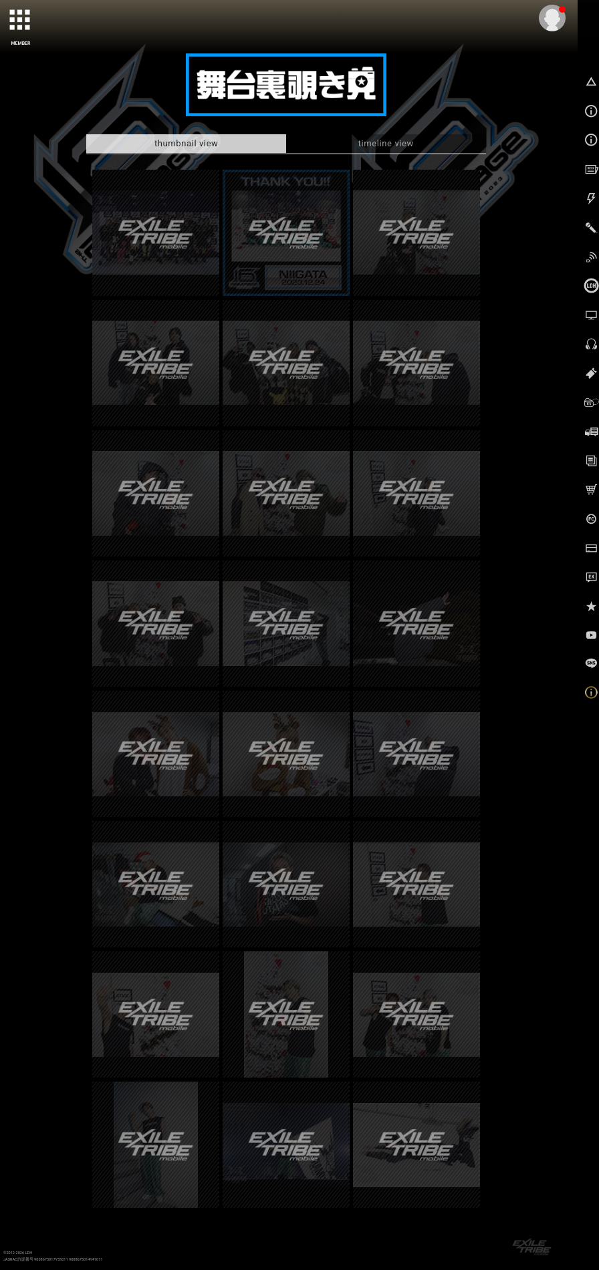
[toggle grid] (20, 20)
